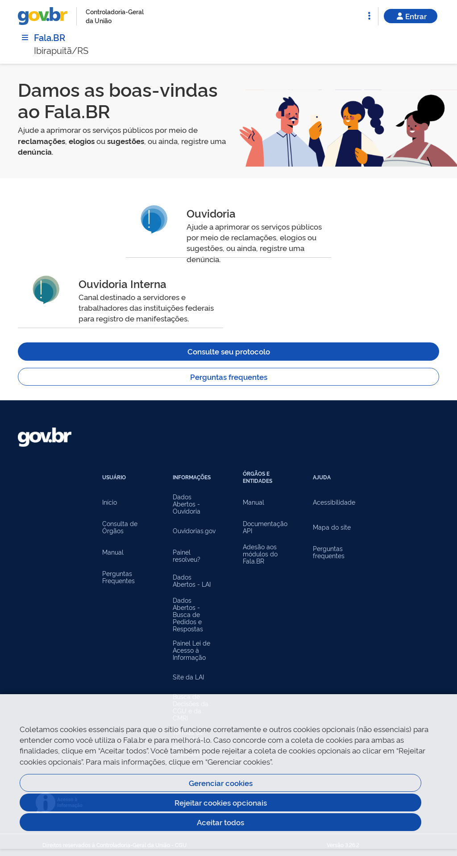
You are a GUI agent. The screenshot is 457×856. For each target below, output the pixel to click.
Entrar (411, 16)
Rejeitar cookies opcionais (220, 802)
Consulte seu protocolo (228, 351)
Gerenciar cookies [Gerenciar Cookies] (221, 783)
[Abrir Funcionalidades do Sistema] (369, 16)
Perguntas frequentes (228, 376)
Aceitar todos (220, 822)
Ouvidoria (211, 213)
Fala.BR (49, 37)
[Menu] (25, 37)
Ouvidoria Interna (122, 283)
